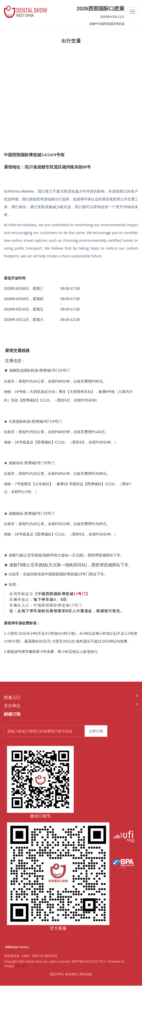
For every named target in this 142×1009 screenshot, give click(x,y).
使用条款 (71, 974)
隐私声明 (56, 974)
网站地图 (86, 974)
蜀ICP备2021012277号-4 (89, 961)
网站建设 (22, 966)
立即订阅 (96, 731)
